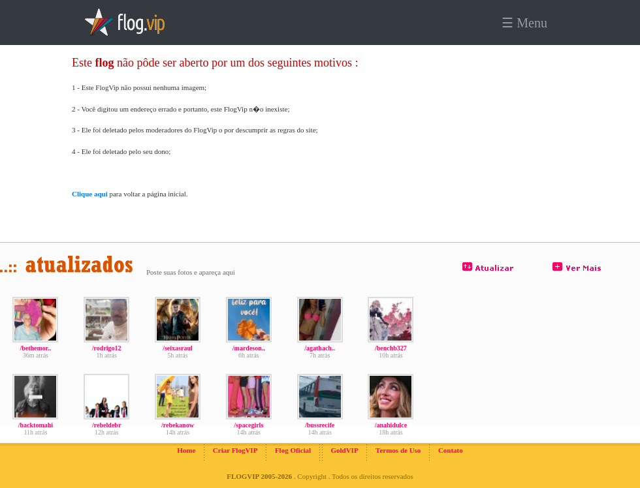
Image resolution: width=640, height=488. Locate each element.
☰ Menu (524, 23)
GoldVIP (344, 450)
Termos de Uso (398, 450)
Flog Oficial (293, 450)
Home (186, 450)
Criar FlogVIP (235, 450)
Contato (450, 450)
